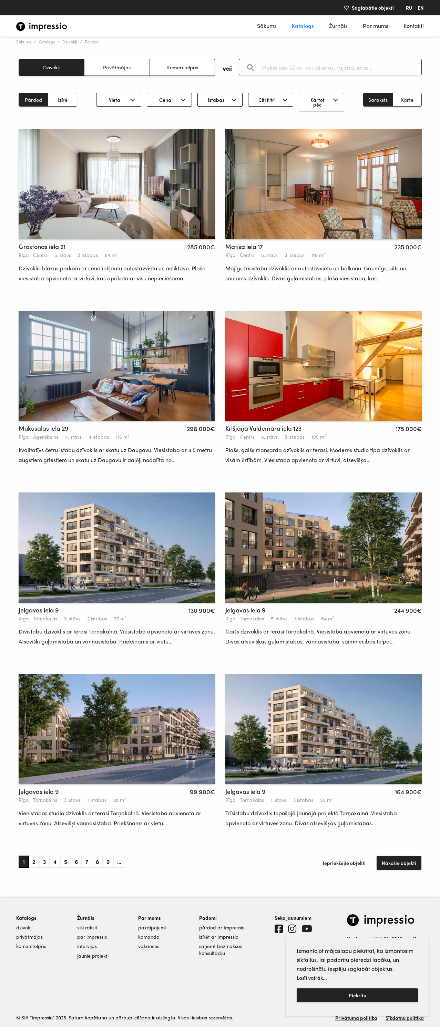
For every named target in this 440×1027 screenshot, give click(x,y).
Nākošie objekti (399, 862)
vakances (148, 946)
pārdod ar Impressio (222, 927)
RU (409, 7)
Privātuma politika (356, 1017)
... (119, 862)
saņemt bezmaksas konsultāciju (220, 949)
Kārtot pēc (317, 102)
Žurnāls (338, 26)
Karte (407, 99)
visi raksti (87, 927)
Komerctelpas (182, 67)
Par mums (375, 26)
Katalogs (303, 26)
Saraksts (378, 99)
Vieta (114, 99)
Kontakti (413, 26)
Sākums (267, 26)
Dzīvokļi (69, 42)
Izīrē (63, 99)
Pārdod (33, 99)
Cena (165, 99)
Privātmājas (117, 67)
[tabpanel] (117, 184)
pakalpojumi (152, 927)
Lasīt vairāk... (312, 977)
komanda (149, 937)
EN (421, 7)
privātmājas (29, 937)
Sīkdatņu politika (405, 1017)
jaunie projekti (93, 956)
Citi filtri (266, 99)
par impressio (92, 937)
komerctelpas (31, 946)
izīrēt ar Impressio (218, 937)
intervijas (87, 946)
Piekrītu (357, 995)
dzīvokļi (24, 927)
